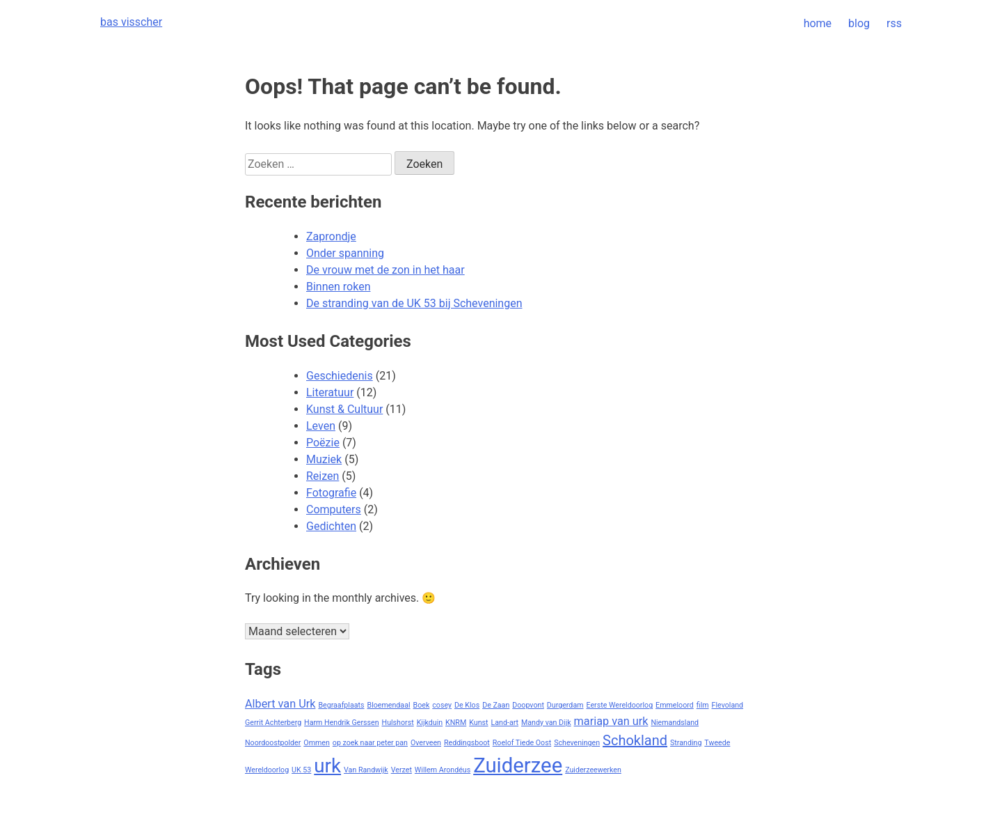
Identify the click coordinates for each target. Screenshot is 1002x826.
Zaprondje (331, 236)
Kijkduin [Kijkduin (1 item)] (430, 722)
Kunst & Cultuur (344, 409)
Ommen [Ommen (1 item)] (316, 742)
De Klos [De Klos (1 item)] (466, 705)
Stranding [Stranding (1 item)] (685, 742)
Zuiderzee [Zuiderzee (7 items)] (517, 765)
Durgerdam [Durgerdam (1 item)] (565, 705)
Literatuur (329, 392)
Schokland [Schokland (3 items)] (635, 740)
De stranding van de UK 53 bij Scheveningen (414, 303)
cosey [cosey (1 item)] (442, 705)
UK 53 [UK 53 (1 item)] (301, 769)
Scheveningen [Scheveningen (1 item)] (577, 742)
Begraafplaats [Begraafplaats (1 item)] (341, 705)
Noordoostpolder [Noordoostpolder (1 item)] (273, 742)
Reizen (322, 476)
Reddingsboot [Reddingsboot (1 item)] (467, 742)
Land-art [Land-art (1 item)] (505, 722)
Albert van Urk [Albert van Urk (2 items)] (280, 703)
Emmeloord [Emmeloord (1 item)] (674, 705)
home (818, 23)
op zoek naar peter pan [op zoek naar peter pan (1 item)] (370, 742)
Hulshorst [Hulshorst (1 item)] (398, 722)
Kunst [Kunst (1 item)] (478, 722)
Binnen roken (338, 286)
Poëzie (323, 442)
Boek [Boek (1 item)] (421, 705)
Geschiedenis (339, 375)
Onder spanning (345, 253)
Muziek (324, 459)
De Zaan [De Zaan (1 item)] (495, 705)
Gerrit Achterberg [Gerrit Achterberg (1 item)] (273, 722)
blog (859, 23)
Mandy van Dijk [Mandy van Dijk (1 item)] (546, 722)
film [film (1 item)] (703, 705)
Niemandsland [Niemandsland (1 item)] (675, 722)
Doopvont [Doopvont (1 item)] (528, 705)
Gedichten (331, 526)
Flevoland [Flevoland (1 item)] (728, 705)
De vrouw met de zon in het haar (385, 269)
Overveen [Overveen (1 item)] (426, 742)
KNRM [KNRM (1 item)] (455, 722)
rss (894, 23)
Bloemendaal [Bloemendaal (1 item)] (389, 705)
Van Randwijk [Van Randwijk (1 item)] (366, 769)
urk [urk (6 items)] (327, 765)
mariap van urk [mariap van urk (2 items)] (611, 721)
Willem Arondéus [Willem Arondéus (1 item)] (442, 769)
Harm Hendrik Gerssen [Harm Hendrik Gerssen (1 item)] (341, 722)
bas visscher (131, 22)
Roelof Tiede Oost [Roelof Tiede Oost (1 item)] (522, 742)
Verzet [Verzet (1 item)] (401, 769)
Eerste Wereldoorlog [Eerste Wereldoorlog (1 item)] (620, 705)
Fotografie (331, 492)
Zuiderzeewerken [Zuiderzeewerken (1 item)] (593, 769)
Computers (333, 509)
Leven (320, 426)
